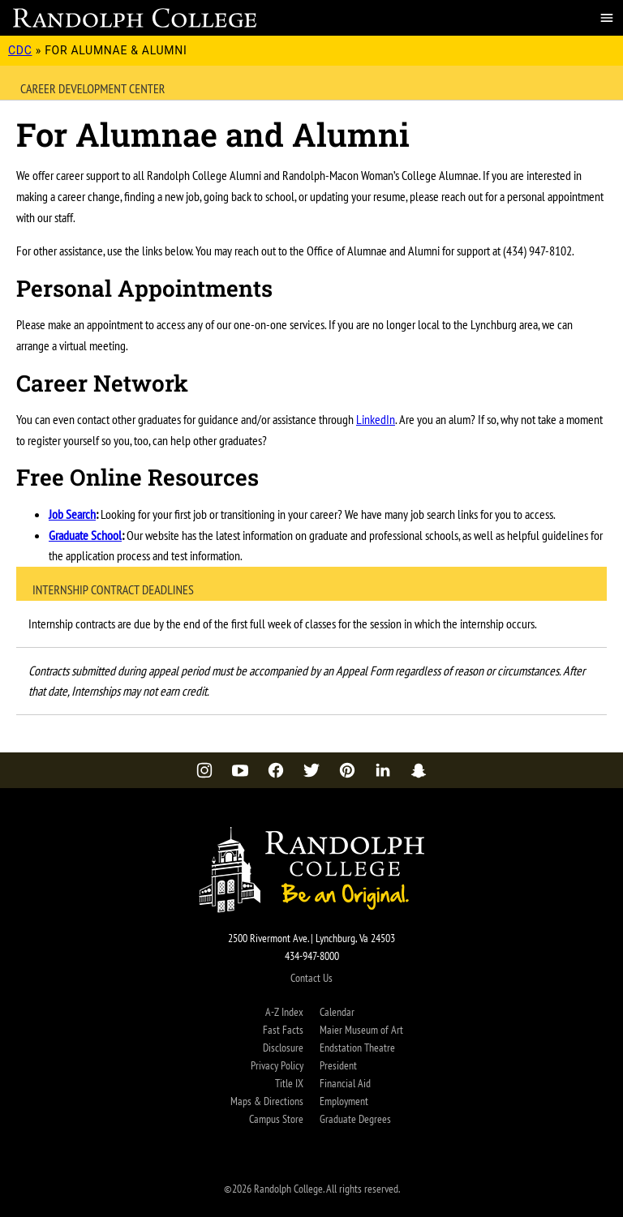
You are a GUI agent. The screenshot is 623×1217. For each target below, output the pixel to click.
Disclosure (283, 1047)
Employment (344, 1101)
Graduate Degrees (355, 1119)
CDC (20, 50)
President (338, 1065)
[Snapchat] (418, 770)
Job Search (72, 514)
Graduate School (85, 535)
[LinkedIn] (383, 770)
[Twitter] (311, 770)
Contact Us (311, 978)
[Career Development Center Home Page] (134, 18)
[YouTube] (240, 770)
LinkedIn (375, 419)
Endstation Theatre (357, 1047)
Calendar (337, 1012)
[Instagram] (204, 770)
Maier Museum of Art (361, 1029)
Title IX (289, 1083)
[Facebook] (276, 770)
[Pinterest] (347, 770)
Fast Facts (283, 1029)
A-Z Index (284, 1012)
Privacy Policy (277, 1065)
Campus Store (276, 1119)
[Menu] (607, 18)
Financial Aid (345, 1083)
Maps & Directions (266, 1101)
